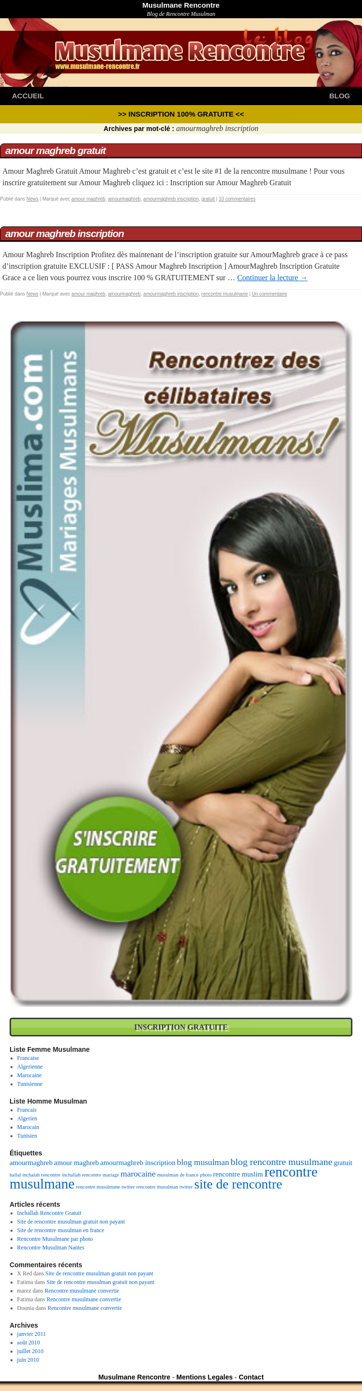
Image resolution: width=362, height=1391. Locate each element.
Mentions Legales (204, 1377)
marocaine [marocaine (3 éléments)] (138, 1173)
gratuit (208, 199)
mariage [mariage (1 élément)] (111, 1174)
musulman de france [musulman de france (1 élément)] (177, 1174)
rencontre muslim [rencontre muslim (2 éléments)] (238, 1174)
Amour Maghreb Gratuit (55, 150)
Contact (251, 1377)
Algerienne (30, 1066)
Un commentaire (269, 294)
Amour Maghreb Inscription (64, 233)
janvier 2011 (31, 1334)
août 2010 (28, 1342)
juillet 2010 (30, 1351)
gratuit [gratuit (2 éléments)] (343, 1162)
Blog (339, 96)
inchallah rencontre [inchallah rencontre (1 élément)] (81, 1174)
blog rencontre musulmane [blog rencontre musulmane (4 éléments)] (281, 1161)
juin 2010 (28, 1359)
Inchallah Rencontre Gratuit (49, 1213)
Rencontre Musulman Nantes (50, 1247)
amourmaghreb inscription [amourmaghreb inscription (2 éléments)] (138, 1162)
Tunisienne (30, 1084)
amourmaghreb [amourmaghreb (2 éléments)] (31, 1162)
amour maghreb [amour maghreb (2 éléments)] (76, 1162)
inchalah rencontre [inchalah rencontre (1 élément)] (41, 1174)
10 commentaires (237, 199)
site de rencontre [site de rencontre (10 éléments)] (238, 1184)
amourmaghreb (124, 199)
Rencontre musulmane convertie (82, 1290)
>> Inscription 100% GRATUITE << (181, 114)
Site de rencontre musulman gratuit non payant (71, 1221)
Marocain (28, 1127)
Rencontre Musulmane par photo (55, 1239)
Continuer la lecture (272, 277)
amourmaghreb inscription (171, 199)
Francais (27, 1109)
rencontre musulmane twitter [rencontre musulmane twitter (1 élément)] (105, 1186)
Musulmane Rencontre (181, 5)
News (32, 199)
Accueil (28, 96)
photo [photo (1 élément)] (206, 1174)
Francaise (28, 1058)
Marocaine (29, 1075)
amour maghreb (89, 199)
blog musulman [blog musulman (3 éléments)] (203, 1162)
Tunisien (27, 1135)
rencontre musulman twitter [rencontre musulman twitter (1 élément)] (164, 1186)
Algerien (27, 1118)
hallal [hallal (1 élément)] (15, 1174)
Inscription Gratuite (181, 1027)
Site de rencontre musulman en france (61, 1230)
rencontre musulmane (225, 294)
